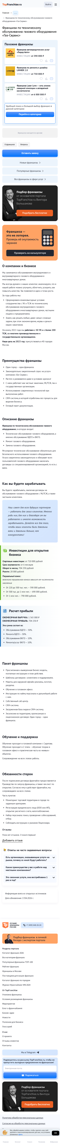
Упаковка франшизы (12, 994)
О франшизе (10, 144)
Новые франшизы (30, 162)
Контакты (6, 1045)
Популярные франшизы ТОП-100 (17, 962)
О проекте (7, 1036)
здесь (20, 1134)
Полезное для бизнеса (12, 1022)
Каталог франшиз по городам (16, 980)
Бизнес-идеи (8, 1012)
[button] (48, 4)
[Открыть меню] (56, 5)
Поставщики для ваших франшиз (18, 975)
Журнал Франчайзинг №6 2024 (16, 984)
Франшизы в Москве (11, 971)
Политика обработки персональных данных (22, 1118)
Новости (6, 1017)
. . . (15, 12)
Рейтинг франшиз (10, 966)
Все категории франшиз (13, 957)
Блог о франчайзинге (12, 1008)
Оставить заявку (30, 153)
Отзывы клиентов (10, 1040)
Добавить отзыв (12, 840)
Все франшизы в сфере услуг (30, 179)
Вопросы (24, 144)
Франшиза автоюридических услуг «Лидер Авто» (33, 51)
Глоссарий (7, 1026)
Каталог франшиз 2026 (13, 952)
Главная (7, 12)
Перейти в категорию (30, 114)
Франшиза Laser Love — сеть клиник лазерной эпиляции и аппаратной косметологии (33, 88)
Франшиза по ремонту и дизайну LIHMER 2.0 (32, 69)
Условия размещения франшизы (17, 999)
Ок (55, 1133)
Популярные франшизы (30, 170)
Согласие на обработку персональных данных (23, 1123)
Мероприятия (8, 1003)
